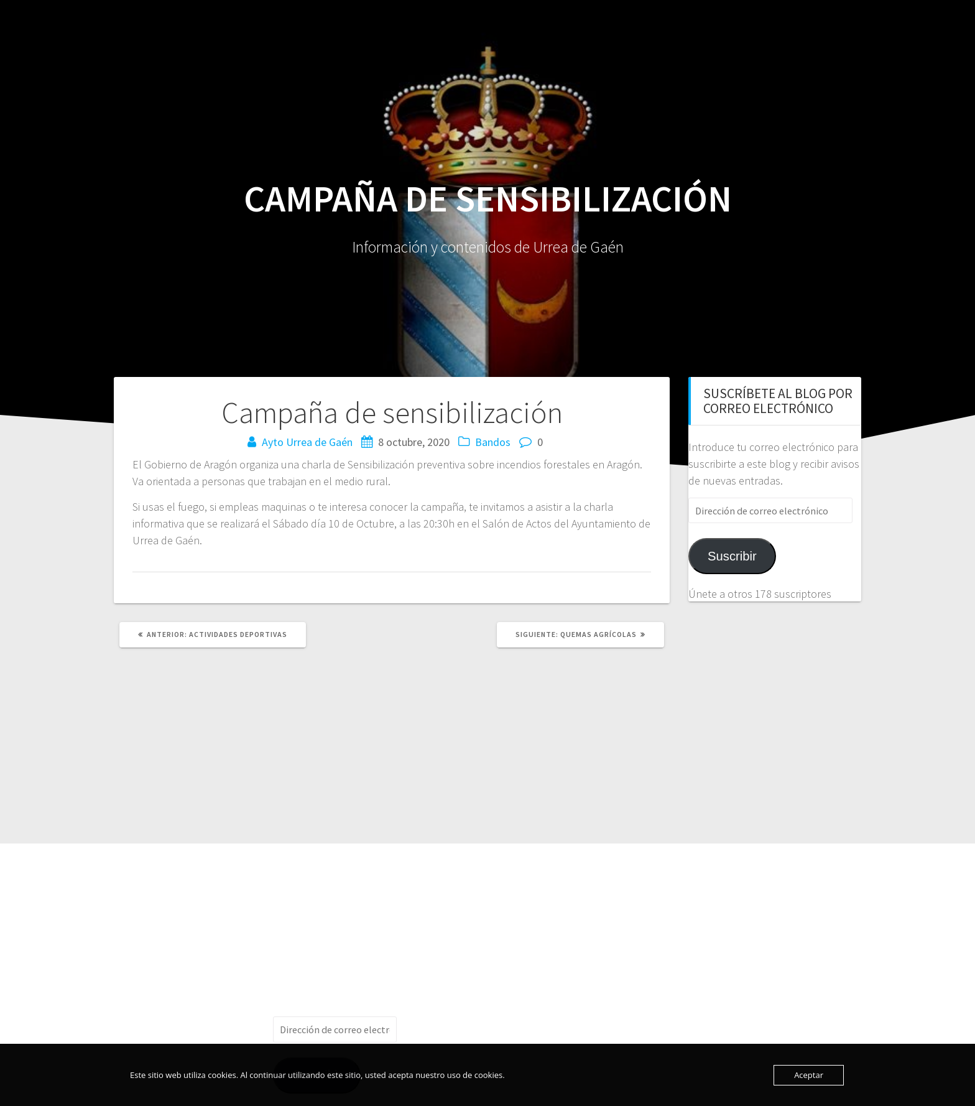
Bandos (493, 442)
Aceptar (808, 1074)
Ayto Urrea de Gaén (307, 442)
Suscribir (732, 556)
